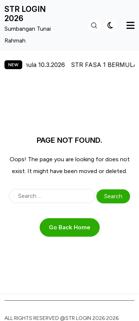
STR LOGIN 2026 (25, 13)
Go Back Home (69, 227)
